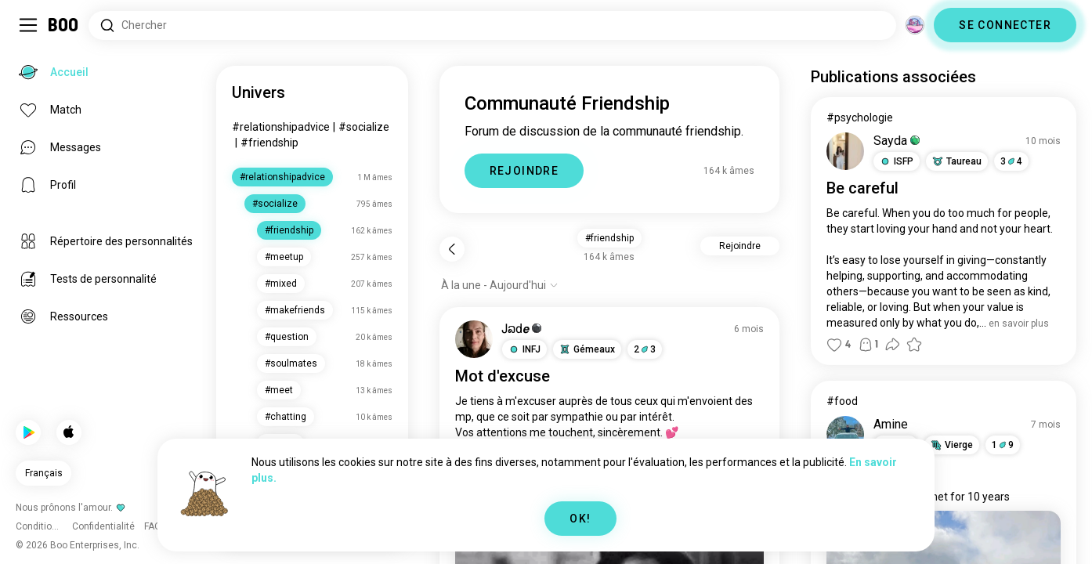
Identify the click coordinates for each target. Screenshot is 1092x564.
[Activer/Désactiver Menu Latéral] (28, 25)
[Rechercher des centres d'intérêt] (492, 25)
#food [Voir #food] (842, 401)
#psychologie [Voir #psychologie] (859, 117)
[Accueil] (64, 25)
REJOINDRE (524, 170)
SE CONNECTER (1005, 25)
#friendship (269, 142)
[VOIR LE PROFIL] (474, 339)
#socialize (363, 127)
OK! (580, 518)
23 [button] (645, 349)
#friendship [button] (609, 238)
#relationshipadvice (281, 127)
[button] (524, 349)
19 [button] (1003, 444)
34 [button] (1011, 161)
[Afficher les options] (500, 285)
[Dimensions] (915, 25)
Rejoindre (740, 245)
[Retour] (452, 249)
